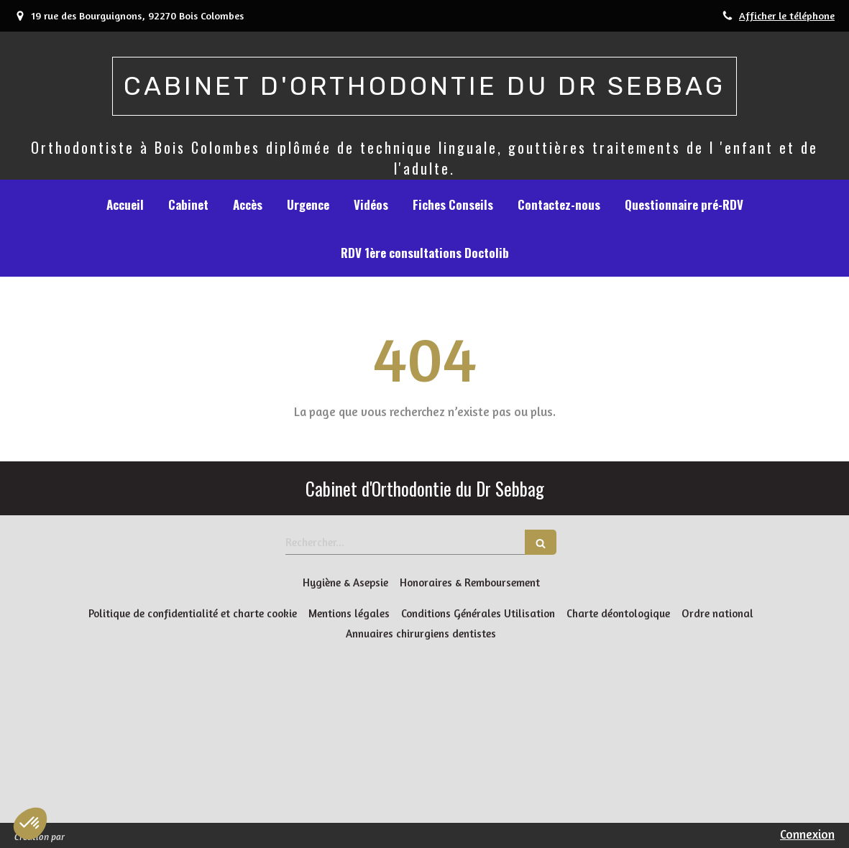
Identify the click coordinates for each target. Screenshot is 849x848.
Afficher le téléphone (787, 15)
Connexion (807, 834)
